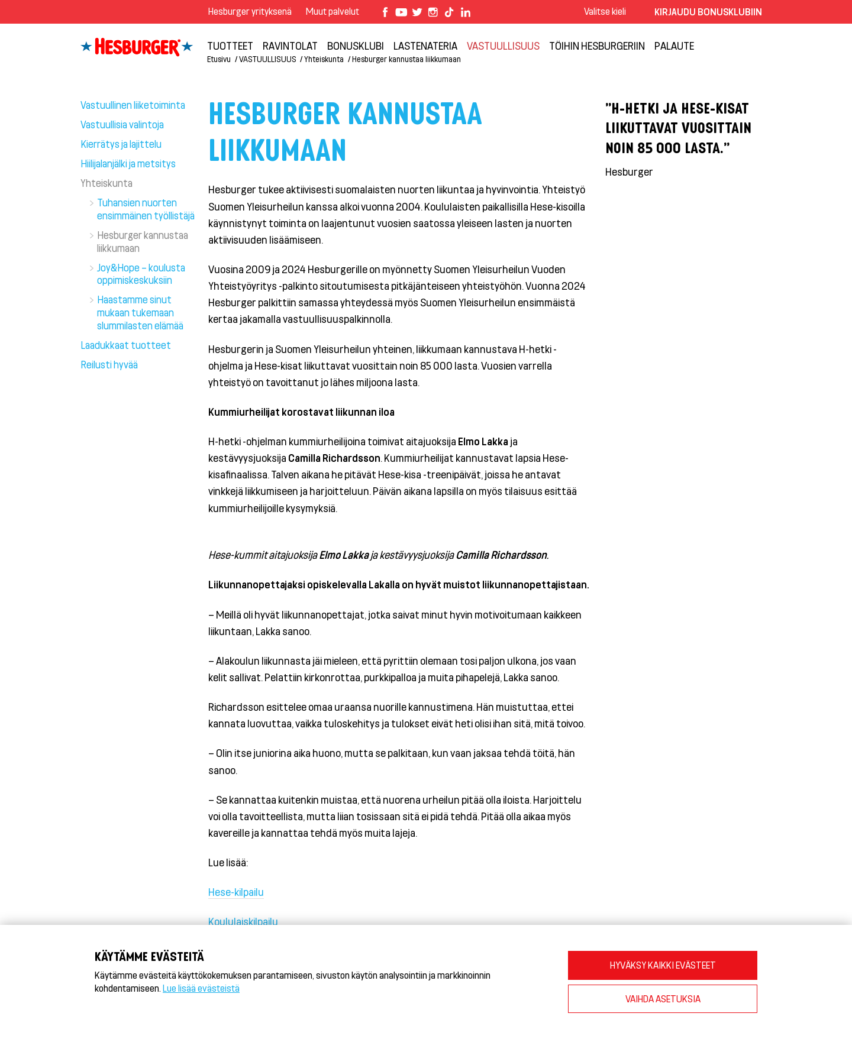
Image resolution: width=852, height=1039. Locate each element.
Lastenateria (425, 45)
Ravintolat (290, 45)
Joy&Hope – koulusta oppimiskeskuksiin (141, 273)
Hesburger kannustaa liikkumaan (406, 59)
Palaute (674, 45)
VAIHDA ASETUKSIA (663, 998)
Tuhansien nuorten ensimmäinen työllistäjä (146, 208)
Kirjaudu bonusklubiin (708, 11)
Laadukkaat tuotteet (125, 345)
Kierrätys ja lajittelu (121, 144)
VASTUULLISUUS (503, 45)
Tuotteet (230, 45)
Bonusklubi (355, 45)
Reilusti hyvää (109, 364)
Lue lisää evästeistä (201, 987)
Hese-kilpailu (236, 891)
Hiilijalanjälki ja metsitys (128, 163)
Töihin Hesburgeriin (597, 45)
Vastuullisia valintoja (122, 124)
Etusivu (219, 59)
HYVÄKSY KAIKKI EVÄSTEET (663, 964)
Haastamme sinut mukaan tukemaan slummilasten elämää (140, 312)
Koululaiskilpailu (243, 921)
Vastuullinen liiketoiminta (132, 105)
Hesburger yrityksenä (250, 11)
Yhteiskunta (324, 59)
